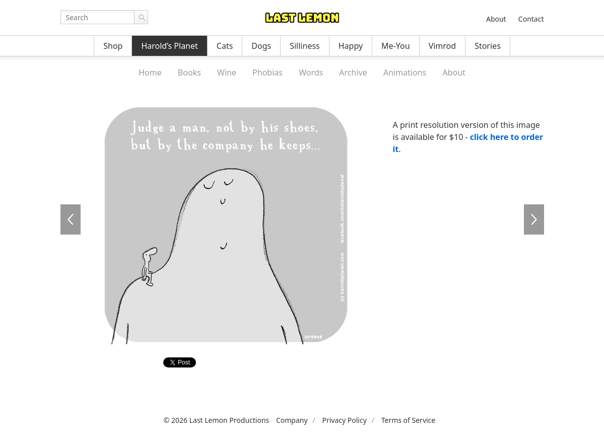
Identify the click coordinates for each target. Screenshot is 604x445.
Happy (351, 45)
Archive (353, 72)
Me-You (395, 45)
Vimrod (442, 45)
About (496, 19)
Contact (531, 19)
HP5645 (70, 219)
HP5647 (534, 219)
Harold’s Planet (169, 45)
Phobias (267, 72)
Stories (488, 45)
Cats (225, 45)
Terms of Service (408, 420)
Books (189, 72)
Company (292, 420)
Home (150, 72)
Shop (112, 45)
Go (141, 17)
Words (311, 72)
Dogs (261, 45)
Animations (404, 72)
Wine (226, 72)
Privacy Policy (344, 420)
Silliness (305, 45)
